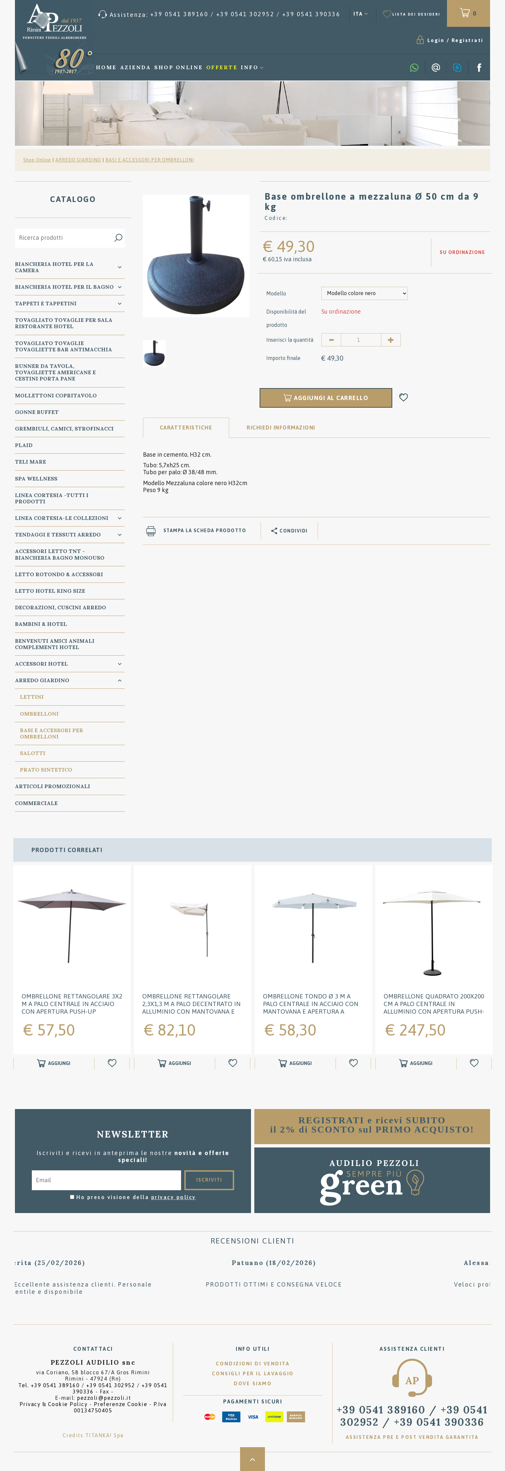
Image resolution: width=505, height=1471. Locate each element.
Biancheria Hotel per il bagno (64, 286)
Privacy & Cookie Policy (54, 1404)
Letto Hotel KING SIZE (50, 590)
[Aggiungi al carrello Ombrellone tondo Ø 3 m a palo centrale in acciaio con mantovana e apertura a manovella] (295, 1063)
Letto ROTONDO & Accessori (59, 574)
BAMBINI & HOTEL (41, 624)
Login (436, 40)
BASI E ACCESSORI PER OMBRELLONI (149, 160)
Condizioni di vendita (253, 1363)
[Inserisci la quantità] (361, 339)
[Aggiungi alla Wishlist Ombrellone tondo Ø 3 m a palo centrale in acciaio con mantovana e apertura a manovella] (354, 1063)
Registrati (467, 40)
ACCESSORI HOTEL (41, 663)
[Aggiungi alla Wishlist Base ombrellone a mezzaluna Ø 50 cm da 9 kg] (404, 398)
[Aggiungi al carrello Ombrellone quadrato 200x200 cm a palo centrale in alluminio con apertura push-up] (416, 1063)
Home (106, 67)
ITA (358, 14)
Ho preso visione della (136, 1197)
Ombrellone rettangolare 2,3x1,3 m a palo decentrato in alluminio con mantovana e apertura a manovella (191, 1007)
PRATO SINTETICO (46, 769)
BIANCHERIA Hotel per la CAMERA (54, 267)
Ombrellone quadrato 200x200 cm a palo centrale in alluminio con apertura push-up (434, 1007)
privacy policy (173, 1197)
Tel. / (93, 1388)
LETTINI (32, 696)
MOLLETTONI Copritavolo (56, 395)
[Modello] (364, 293)
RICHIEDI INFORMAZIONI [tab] (281, 428)
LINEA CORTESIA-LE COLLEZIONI (61, 518)
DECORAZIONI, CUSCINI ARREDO (60, 607)
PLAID (23, 445)
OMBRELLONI (39, 713)
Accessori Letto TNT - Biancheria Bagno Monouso (59, 554)
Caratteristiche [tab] (186, 428)
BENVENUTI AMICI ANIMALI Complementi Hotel (55, 643)
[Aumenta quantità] (391, 339)
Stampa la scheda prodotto (204, 530)
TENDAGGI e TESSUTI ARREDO (58, 534)
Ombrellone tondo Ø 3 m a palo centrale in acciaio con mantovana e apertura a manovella (310, 1007)
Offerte (222, 67)
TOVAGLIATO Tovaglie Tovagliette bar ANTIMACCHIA (63, 346)
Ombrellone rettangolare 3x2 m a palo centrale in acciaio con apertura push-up (72, 1003)
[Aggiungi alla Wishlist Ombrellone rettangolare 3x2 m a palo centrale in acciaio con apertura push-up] (113, 1063)
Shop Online (178, 67)
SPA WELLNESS (36, 478)
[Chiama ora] (219, 14)
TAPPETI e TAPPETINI (46, 303)
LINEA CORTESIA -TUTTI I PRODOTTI (52, 498)
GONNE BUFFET (37, 412)
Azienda (135, 67)
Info (249, 67)
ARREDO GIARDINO (78, 160)
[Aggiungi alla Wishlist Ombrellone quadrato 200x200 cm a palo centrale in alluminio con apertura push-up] (475, 1063)
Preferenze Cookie (121, 1404)
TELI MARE (30, 461)
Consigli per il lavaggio (253, 1373)
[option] (196, 255)
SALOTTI (32, 753)
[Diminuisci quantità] (331, 339)
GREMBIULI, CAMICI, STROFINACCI (64, 428)
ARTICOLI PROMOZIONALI (52, 786)
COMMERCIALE (36, 803)
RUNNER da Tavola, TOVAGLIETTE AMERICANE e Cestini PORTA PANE (55, 372)
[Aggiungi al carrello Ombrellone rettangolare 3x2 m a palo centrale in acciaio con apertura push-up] (54, 1063)
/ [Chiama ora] (412, 1415)
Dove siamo (253, 1383)
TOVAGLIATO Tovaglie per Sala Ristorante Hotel (63, 323)
